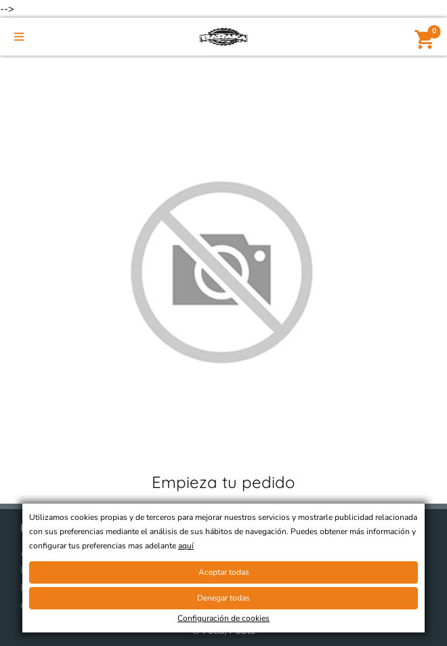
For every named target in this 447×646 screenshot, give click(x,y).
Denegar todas (223, 597)
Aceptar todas (223, 572)
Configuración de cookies (223, 618)
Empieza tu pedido (223, 482)
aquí (186, 545)
